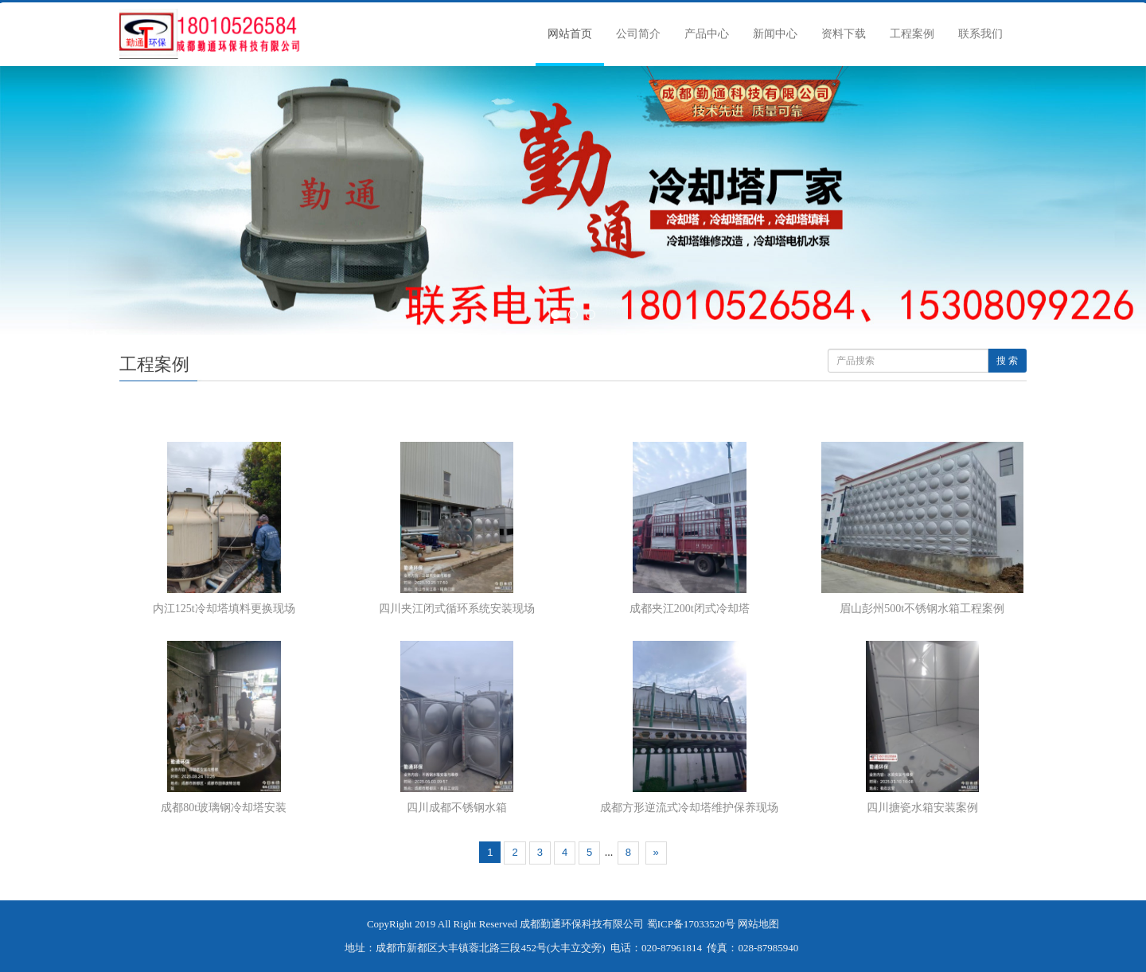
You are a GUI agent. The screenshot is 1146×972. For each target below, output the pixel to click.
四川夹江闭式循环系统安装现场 (457, 609)
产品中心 (706, 34)
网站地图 (758, 924)
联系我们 (980, 34)
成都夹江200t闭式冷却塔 (690, 609)
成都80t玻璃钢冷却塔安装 (223, 808)
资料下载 (843, 34)
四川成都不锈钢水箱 (457, 808)
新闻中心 (775, 34)
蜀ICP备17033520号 (691, 924)
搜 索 (1007, 360)
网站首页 (570, 34)
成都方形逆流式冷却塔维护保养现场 (689, 808)
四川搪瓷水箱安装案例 (922, 808)
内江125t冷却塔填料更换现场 (224, 609)
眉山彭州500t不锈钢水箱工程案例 (922, 609)
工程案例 (912, 34)
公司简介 (638, 34)
